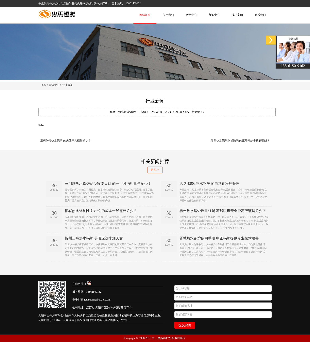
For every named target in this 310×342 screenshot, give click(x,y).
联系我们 (260, 14)
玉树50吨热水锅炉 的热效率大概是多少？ (65, 140)
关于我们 (168, 14)
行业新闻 (67, 84)
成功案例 (237, 14)
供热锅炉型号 (85, 3)
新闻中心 (214, 14)
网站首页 (144, 14)
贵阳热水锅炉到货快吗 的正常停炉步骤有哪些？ (240, 140)
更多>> (155, 169)
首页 (43, 84)
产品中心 (191, 14)
